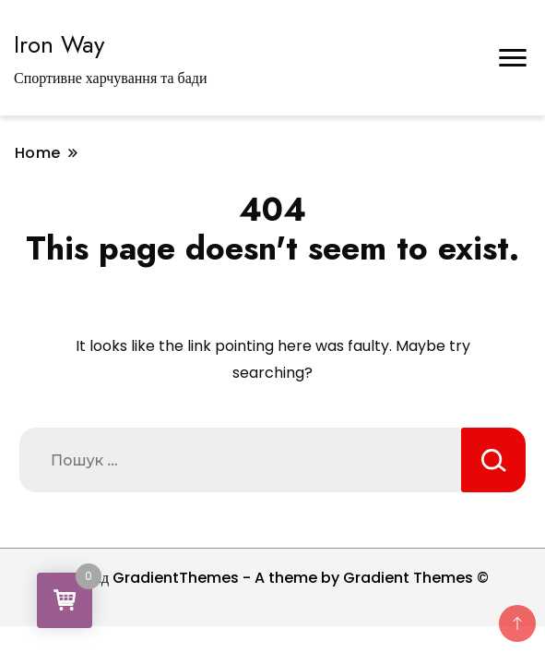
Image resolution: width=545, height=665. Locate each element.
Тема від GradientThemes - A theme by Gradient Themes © (273, 577)
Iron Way (59, 44)
